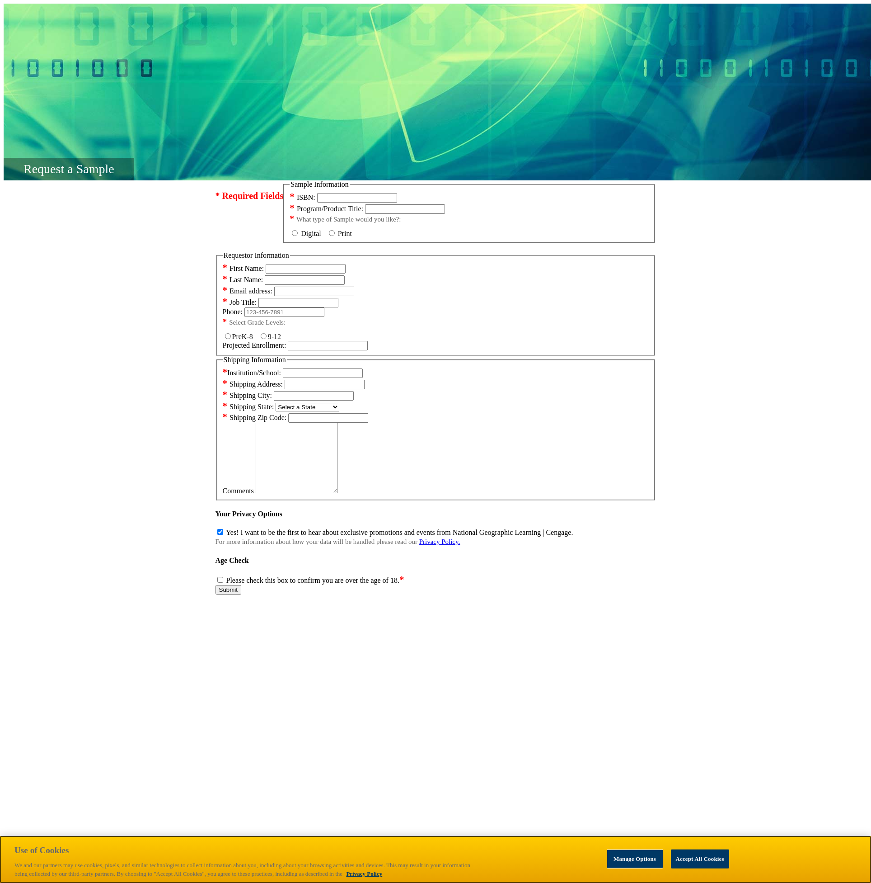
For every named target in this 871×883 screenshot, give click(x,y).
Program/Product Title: (326, 208)
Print (340, 233)
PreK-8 (241, 336)
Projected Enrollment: (254, 345)
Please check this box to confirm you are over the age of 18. (315, 594)
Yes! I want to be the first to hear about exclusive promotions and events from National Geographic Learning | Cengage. (399, 546)
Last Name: (243, 279)
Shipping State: (248, 407)
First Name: (243, 268)
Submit (228, 603)
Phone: (233, 312)
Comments (238, 504)
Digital (309, 233)
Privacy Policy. (439, 555)
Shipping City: (247, 395)
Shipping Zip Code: (255, 417)
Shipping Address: (253, 384)
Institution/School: (252, 373)
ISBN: (302, 197)
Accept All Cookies (700, 858)
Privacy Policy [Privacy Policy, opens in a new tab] (364, 873)
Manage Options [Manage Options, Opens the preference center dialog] (634, 858)
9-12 (271, 336)
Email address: (247, 291)
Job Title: (240, 302)
